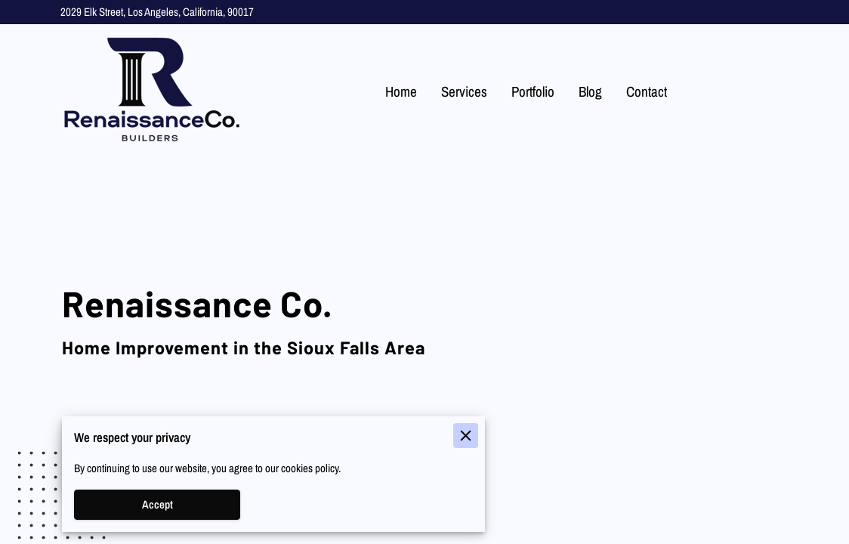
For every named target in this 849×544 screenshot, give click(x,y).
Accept (157, 504)
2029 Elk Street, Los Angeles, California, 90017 (157, 12)
